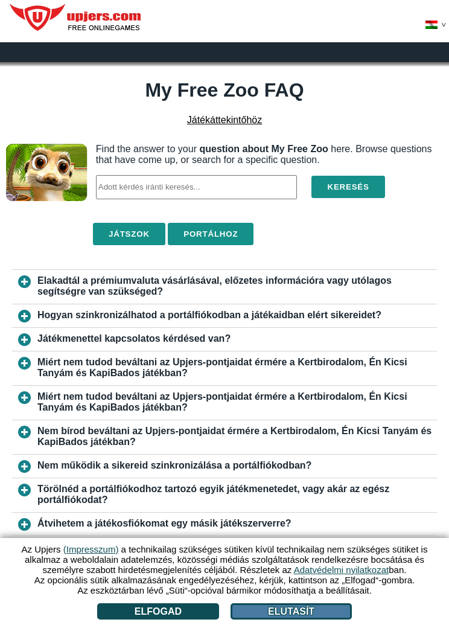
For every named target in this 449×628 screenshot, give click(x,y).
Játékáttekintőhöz (225, 120)
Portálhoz (210, 234)
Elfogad (158, 611)
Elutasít (291, 611)
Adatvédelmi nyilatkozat (341, 570)
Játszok (129, 234)
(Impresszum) (91, 549)
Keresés (348, 186)
